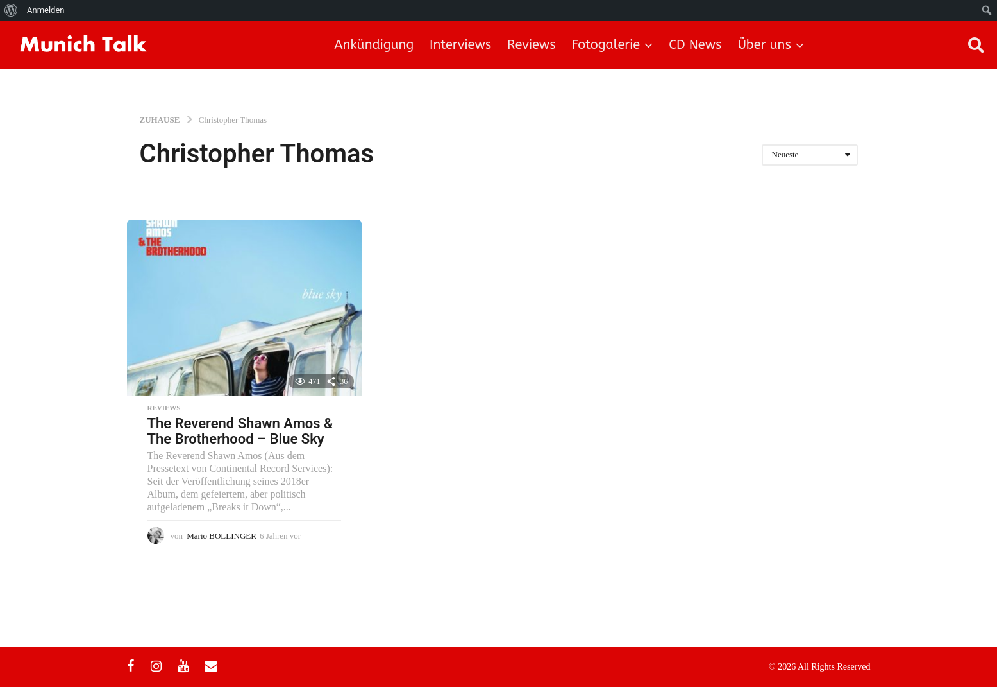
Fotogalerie (606, 44)
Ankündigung (374, 44)
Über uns (764, 44)
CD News (695, 44)
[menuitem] (11, 10)
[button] (976, 45)
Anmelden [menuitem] (46, 10)
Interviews (460, 44)
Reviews (531, 44)
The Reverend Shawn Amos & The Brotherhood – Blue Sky (240, 431)
